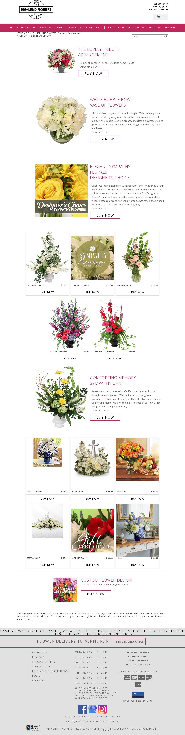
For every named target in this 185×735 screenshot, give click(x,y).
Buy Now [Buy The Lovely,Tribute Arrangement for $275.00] (93, 73)
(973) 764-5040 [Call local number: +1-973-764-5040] (161, 9)
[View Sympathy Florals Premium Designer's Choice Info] (92, 257)
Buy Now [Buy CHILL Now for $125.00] (137, 565)
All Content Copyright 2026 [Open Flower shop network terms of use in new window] (64, 728)
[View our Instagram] (102, 712)
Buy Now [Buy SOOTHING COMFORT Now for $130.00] (47, 292)
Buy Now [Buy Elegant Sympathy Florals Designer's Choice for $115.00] (105, 215)
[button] (160, 17)
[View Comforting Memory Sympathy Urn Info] (62, 397)
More (170, 27)
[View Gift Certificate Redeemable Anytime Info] (92, 530)
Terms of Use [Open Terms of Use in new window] (102, 730)
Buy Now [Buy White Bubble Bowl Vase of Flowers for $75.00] (105, 139)
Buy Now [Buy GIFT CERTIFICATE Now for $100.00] (92, 565)
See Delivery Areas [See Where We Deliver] (130, 641)
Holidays (136, 27)
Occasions (115, 27)
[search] (166, 36)
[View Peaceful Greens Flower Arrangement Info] (137, 257)
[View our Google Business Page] (92, 712)
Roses (60, 27)
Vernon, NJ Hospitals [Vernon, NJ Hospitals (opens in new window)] (108, 716)
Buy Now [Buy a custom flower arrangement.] (96, 593)
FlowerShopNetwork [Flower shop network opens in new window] (95, 728)
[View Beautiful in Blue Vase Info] (47, 452)
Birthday (75, 27)
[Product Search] (147, 37)
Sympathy (94, 27)
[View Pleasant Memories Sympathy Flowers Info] (70, 324)
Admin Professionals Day (34, 27)
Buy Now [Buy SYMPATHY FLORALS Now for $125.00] (92, 292)
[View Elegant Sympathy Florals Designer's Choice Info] (62, 191)
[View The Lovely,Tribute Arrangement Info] (62, 61)
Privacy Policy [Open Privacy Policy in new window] (119, 728)
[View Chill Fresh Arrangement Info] (137, 530)
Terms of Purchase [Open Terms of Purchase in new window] (142, 728)
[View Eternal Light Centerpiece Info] (47, 521)
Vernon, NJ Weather (77, 721)
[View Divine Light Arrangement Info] (92, 459)
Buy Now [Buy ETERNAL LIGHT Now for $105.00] (47, 565)
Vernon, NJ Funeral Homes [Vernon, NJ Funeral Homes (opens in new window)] (79, 716)
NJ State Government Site (104, 721)
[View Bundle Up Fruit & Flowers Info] (137, 459)
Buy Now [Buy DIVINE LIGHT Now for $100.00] (92, 498)
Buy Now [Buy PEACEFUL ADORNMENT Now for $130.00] (115, 358)
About (154, 27)
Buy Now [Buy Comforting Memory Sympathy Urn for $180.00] (105, 417)
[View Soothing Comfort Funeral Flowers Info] (47, 257)
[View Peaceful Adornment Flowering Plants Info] (115, 324)
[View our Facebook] (82, 712)
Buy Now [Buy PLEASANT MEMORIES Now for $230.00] (69, 358)
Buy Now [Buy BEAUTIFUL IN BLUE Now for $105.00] (47, 498)
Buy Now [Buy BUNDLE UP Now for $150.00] (137, 498)
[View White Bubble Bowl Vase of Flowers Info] (62, 119)
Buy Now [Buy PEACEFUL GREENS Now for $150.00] (137, 292)
